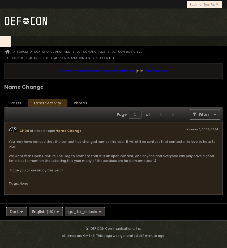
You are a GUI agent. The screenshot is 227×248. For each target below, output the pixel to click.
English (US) (45, 211)
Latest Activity (47, 103)
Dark (16, 211)
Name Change (68, 131)
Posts (16, 103)
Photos (80, 103)
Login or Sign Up (204, 4)
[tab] (16, 103)
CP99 (24, 130)
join (139, 71)
